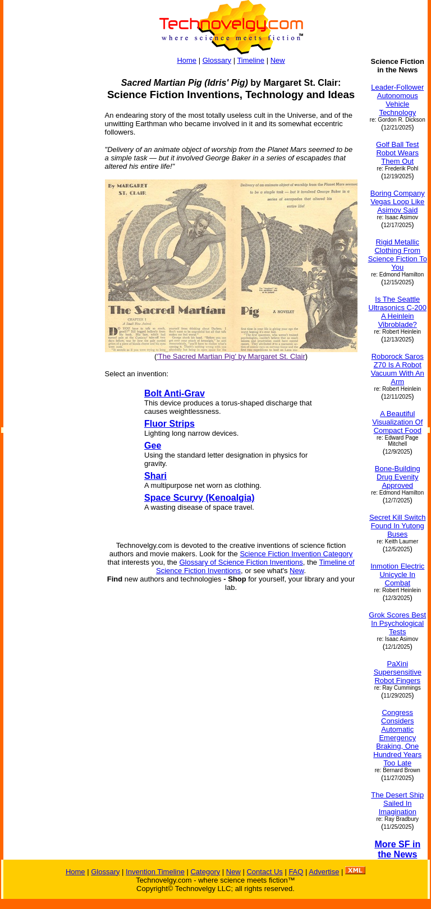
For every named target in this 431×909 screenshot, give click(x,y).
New (277, 60)
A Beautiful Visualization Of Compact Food (397, 422)
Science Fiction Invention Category (296, 554)
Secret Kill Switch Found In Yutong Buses (397, 525)
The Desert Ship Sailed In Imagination (397, 803)
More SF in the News (397, 849)
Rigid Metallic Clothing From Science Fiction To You (397, 254)
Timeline (250, 60)
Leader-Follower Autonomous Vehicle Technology (397, 100)
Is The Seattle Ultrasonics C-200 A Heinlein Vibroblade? (398, 312)
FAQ (295, 872)
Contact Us (264, 872)
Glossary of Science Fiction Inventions (240, 562)
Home (186, 60)
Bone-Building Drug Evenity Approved (397, 477)
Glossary (217, 60)
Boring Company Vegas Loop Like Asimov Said (397, 201)
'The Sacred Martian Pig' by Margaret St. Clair (231, 356)
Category (205, 872)
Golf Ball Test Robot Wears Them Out (397, 152)
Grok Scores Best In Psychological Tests (397, 623)
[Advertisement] (49, 225)
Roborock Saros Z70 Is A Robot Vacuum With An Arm (397, 369)
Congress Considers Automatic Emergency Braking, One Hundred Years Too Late (397, 737)
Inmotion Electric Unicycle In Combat (397, 574)
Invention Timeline (155, 872)
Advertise (324, 872)
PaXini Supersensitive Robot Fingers (397, 672)
